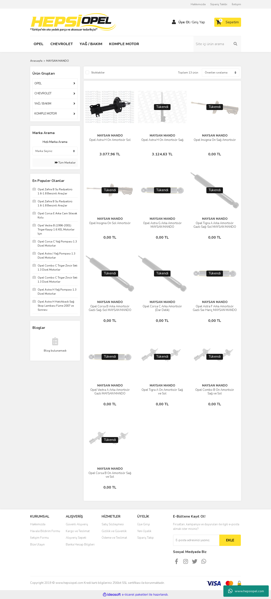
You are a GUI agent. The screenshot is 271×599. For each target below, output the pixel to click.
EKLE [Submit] (230, 540)
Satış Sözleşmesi (113, 524)
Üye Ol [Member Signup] (184, 22)
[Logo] (73, 22)
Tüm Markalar (65, 162)
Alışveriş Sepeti (76, 538)
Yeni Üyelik (144, 531)
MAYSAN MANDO (57, 61)
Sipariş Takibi (218, 4)
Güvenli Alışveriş (77, 524)
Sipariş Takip (145, 538)
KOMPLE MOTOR (45, 114)
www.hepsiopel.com (246, 591)
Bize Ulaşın (37, 545)
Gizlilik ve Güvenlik (114, 531)
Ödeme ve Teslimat (114, 538)
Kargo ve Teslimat (78, 531)
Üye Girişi (143, 524)
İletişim (236, 4)
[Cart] (227, 22)
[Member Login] (174, 22)
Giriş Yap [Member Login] (198, 22)
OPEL (38, 83)
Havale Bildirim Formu (45, 531)
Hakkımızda (198, 4)
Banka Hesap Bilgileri (80, 545)
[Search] (217, 44)
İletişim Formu (39, 538)
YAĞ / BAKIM (42, 104)
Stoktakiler (98, 72)
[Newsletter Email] (196, 540)
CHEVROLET (42, 93)
